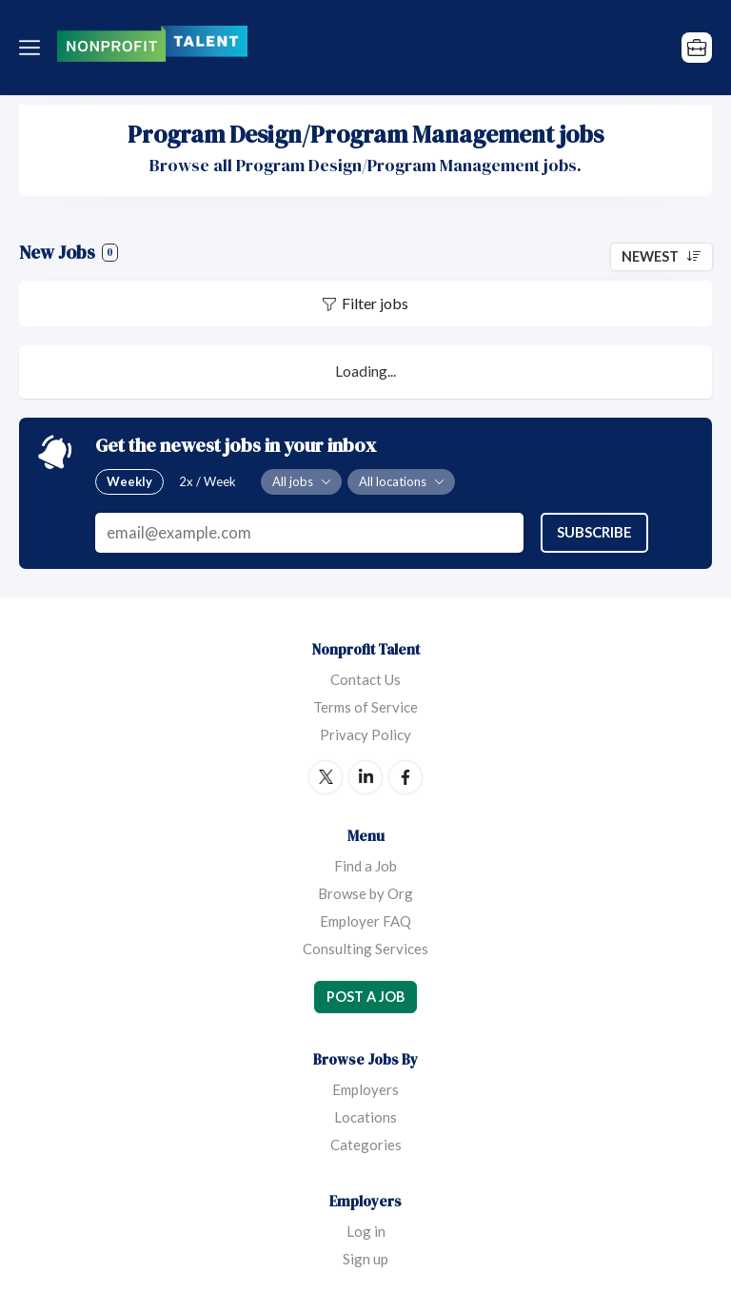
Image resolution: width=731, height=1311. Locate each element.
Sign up (365, 1258)
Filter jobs (375, 303)
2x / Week (207, 481)
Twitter (325, 777)
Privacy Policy (365, 734)
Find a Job (365, 865)
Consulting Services (365, 948)
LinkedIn (365, 777)
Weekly (129, 481)
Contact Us (365, 679)
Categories (366, 1144)
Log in (365, 1231)
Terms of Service (365, 706)
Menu (33, 47)
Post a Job (365, 996)
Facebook (405, 777)
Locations (365, 1116)
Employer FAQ (365, 920)
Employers (365, 1089)
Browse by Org (365, 893)
